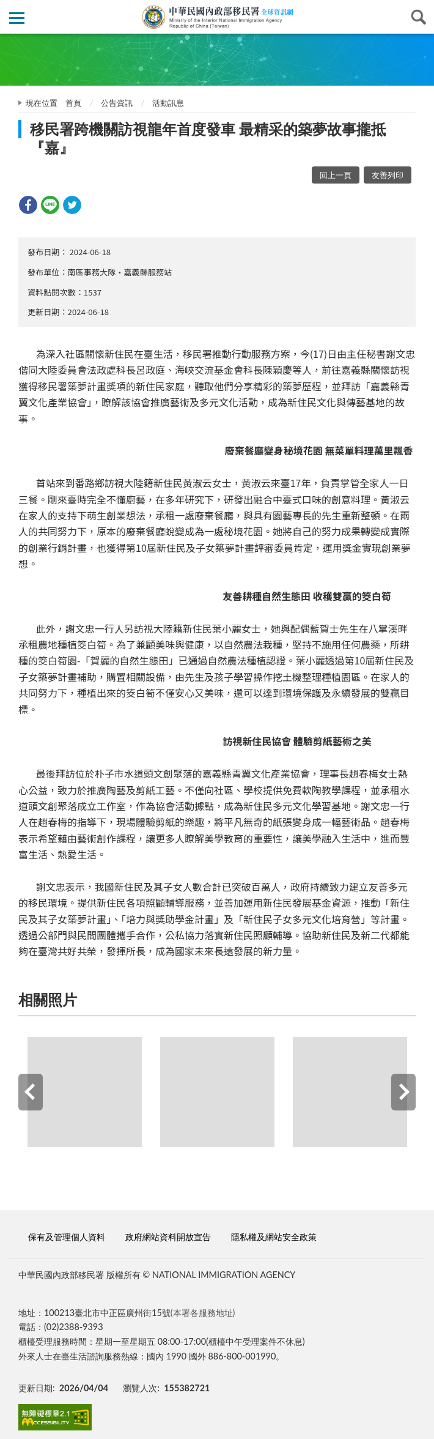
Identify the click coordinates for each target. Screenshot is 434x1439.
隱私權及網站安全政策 (274, 1237)
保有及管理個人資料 (66, 1237)
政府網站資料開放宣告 (168, 1237)
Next (403, 1092)
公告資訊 (117, 103)
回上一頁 (335, 175)
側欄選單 (16, 18)
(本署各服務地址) (203, 1312)
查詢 (417, 17)
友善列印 (387, 175)
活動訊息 (168, 103)
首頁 (73, 103)
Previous (30, 1092)
